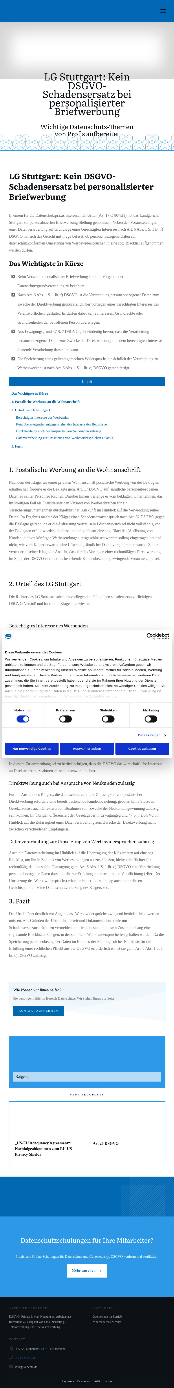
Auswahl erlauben (87, 749)
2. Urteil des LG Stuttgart (30, 410)
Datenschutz (84, 1381)
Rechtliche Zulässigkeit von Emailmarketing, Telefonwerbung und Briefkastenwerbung (37, 1324)
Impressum (68, 1381)
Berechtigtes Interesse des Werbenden (42, 417)
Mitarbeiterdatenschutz (107, 1322)
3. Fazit (17, 446)
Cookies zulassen (142, 749)
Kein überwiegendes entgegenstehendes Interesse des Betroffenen (62, 424)
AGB (97, 1381)
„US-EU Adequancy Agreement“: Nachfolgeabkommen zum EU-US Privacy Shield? (48, 1132)
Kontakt (107, 1381)
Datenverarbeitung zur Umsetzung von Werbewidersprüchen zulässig (64, 438)
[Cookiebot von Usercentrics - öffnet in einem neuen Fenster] (149, 636)
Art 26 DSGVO (126, 1132)
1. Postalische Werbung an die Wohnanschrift (45, 402)
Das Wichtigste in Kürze (29, 393)
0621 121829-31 (25, 1358)
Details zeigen (149, 735)
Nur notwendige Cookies (32, 749)
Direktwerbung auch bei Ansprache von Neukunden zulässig (58, 431)
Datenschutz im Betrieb (107, 1316)
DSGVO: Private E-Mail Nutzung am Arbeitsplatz (40, 1316)
